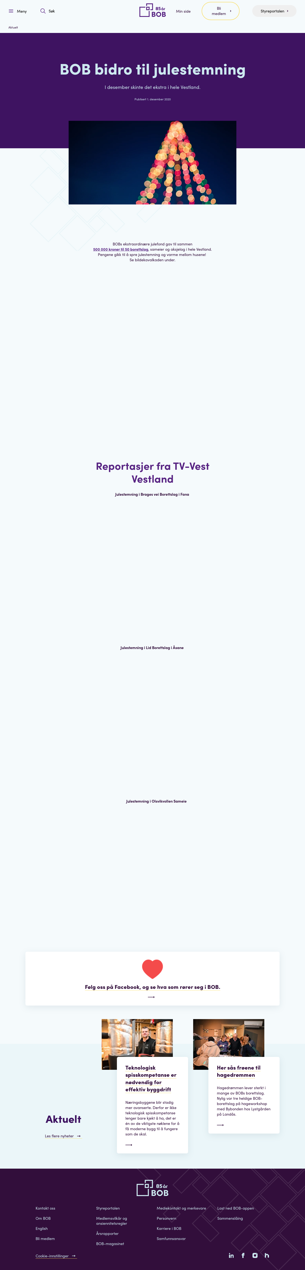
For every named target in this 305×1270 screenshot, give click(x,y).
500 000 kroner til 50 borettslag (120, 249)
